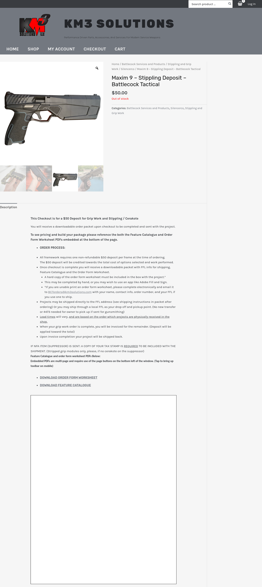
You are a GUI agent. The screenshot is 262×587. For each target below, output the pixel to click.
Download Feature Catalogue (65, 385)
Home (115, 64)
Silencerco (127, 69)
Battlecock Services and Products (143, 64)
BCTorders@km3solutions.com (70, 292)
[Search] (230, 4)
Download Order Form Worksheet (68, 377)
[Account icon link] (252, 3)
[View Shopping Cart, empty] (240, 4)
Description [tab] (8, 207)
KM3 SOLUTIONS (119, 24)
